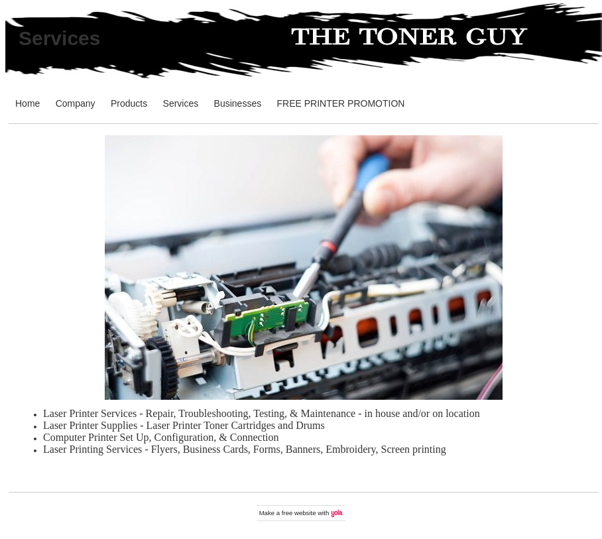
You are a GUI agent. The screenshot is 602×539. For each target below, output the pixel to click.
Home (27, 103)
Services (59, 38)
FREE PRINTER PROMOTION (341, 103)
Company (75, 103)
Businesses (238, 103)
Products (129, 103)
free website (299, 512)
